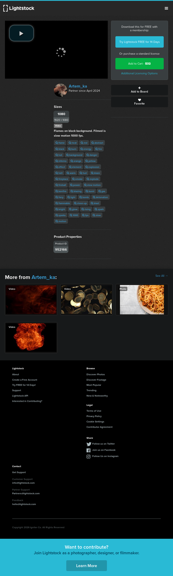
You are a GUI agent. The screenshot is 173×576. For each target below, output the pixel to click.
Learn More (86, 566)
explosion (92, 167)
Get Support (19, 472)
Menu (166, 8)
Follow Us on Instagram (105, 456)
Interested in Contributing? (27, 401)
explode (93, 179)
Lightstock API (20, 395)
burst (90, 191)
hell (59, 173)
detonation (100, 197)
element (75, 167)
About (15, 374)
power (75, 185)
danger (91, 155)
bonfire (61, 191)
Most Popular (93, 385)
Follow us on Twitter (103, 443)
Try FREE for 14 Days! (24, 385)
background (74, 155)
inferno (61, 161)
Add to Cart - (139, 63)
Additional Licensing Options (139, 73)
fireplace (62, 179)
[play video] (21, 33)
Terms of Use (93, 410)
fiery (59, 197)
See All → (161, 276)
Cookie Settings (95, 421)
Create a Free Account (24, 379)
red (84, 142)
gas (101, 191)
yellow (90, 161)
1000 (74, 215)
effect (60, 167)
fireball (61, 185)
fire (98, 149)
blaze (95, 173)
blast (95, 203)
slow (97, 215)
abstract (97, 142)
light (71, 197)
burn (72, 149)
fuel (83, 173)
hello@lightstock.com (24, 504)
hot (59, 155)
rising (86, 209)
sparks (61, 215)
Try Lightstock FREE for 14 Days (139, 42)
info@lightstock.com (23, 483)
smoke (77, 179)
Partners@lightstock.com (26, 493)
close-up (80, 203)
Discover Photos (95, 374)
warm (71, 173)
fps (85, 215)
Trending (91, 390)
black (60, 149)
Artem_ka (78, 86)
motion (61, 221)
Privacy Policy (94, 416)
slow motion (92, 185)
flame (60, 142)
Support (16, 390)
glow (73, 209)
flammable (63, 203)
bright (60, 209)
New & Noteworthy (97, 395)
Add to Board (139, 90)
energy (86, 149)
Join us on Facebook (103, 450)
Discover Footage (96, 379)
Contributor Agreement (99, 427)
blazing (76, 191)
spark (99, 209)
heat (73, 142)
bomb (84, 197)
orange (76, 161)
